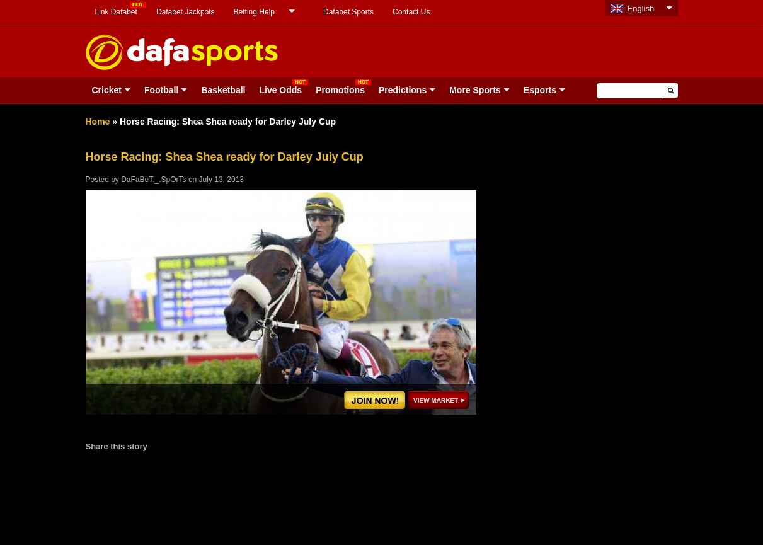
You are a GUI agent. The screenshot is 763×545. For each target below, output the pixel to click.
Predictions (403, 90)
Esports (540, 90)
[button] (670, 90)
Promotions (340, 90)
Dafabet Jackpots (185, 12)
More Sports (475, 90)
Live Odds (280, 90)
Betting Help (254, 12)
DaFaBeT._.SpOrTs (153, 179)
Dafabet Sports (348, 12)
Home (98, 122)
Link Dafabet (116, 12)
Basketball (223, 90)
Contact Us (411, 12)
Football (161, 90)
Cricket (107, 90)
